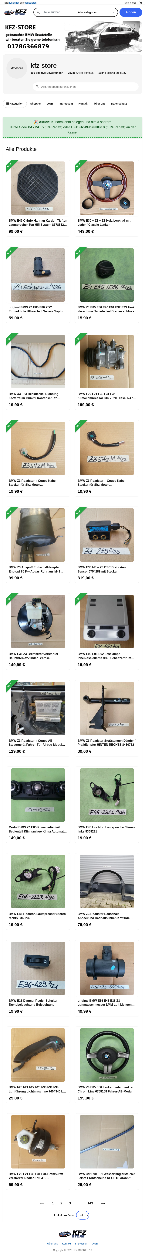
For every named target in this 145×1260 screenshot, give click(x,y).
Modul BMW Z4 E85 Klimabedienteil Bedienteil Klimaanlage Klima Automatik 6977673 (37, 829)
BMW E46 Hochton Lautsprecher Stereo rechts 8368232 (37, 915)
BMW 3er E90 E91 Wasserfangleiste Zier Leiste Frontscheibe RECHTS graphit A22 (106, 1175)
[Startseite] (72, 1234)
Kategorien (14, 103)
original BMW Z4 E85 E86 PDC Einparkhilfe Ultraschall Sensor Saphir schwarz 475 (36, 309)
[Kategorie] (97, 12)
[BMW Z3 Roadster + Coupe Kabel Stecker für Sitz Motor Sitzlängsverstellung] (38, 448)
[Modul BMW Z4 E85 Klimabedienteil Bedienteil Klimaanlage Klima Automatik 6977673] (38, 795)
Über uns (100, 103)
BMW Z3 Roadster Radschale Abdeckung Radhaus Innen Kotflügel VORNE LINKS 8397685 (104, 915)
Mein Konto (130, 3)
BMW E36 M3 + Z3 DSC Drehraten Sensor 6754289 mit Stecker (102, 569)
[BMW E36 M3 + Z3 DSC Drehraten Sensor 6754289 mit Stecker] (107, 535)
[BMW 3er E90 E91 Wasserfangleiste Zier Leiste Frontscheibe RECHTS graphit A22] (107, 1141)
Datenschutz (119, 103)
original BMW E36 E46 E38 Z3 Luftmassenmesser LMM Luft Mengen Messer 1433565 (105, 1002)
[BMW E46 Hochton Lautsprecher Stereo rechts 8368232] (38, 881)
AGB (50, 103)
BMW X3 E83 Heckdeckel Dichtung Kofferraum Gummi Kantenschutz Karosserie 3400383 (33, 395)
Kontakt (83, 103)
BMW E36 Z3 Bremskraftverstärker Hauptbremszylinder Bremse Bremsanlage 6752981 (33, 655)
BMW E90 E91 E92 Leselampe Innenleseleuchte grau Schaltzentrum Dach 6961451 (104, 655)
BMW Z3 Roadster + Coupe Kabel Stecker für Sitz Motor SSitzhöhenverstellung (101, 482)
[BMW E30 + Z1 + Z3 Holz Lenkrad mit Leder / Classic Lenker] (107, 188)
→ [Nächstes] (103, 1203)
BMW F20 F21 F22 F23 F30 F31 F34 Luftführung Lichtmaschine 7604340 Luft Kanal (38, 1089)
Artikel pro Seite (64, 1215)
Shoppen (36, 103)
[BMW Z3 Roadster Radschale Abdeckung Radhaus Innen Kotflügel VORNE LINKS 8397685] (107, 881)
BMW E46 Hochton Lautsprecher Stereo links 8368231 (106, 829)
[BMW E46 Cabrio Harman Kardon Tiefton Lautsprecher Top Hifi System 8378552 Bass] (38, 188)
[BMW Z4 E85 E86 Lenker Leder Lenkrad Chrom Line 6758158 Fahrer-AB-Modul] (107, 1055)
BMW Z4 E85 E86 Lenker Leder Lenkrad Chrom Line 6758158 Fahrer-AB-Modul (106, 1089)
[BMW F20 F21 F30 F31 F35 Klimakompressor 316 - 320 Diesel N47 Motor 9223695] (107, 361)
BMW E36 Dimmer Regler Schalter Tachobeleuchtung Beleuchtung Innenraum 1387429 (33, 1002)
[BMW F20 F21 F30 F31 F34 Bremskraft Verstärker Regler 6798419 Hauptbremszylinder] (38, 1141)
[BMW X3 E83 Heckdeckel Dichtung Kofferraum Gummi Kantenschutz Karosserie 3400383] (38, 361)
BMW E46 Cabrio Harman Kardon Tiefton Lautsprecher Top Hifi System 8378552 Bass (38, 222)
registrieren (30, 3)
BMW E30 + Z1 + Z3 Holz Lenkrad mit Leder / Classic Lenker (104, 222)
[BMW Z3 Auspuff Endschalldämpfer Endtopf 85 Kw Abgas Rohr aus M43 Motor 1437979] (38, 535)
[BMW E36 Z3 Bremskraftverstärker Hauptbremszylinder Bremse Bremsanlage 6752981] (38, 621)
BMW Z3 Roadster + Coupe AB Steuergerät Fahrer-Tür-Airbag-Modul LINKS (35, 742)
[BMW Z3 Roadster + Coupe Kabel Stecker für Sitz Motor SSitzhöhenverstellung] (107, 448)
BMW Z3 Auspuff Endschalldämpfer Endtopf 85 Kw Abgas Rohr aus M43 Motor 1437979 (34, 569)
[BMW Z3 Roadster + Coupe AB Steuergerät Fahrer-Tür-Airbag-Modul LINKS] (38, 708)
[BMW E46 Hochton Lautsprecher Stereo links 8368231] (107, 795)
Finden (131, 12)
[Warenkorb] (141, 3)
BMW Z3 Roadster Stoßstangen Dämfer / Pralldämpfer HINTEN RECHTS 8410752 (107, 742)
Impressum (66, 103)
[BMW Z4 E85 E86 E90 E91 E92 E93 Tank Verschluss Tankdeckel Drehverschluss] (107, 275)
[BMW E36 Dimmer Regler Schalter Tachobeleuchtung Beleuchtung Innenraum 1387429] (38, 968)
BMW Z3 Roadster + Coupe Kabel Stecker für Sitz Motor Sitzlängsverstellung (32, 482)
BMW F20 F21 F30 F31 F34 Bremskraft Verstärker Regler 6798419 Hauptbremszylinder (36, 1175)
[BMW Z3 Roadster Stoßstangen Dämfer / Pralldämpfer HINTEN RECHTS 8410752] (107, 708)
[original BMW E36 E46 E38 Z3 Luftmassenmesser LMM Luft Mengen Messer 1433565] (107, 968)
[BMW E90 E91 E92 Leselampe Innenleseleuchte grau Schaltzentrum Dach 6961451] (107, 621)
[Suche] (56, 12)
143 (90, 1203)
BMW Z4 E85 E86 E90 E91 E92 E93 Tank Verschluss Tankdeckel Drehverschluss (106, 309)
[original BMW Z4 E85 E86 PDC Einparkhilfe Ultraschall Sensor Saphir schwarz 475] (38, 275)
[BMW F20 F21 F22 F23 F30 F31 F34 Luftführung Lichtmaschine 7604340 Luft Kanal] (38, 1055)
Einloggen (14, 3)
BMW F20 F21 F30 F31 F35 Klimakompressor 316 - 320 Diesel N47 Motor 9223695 (105, 395)
